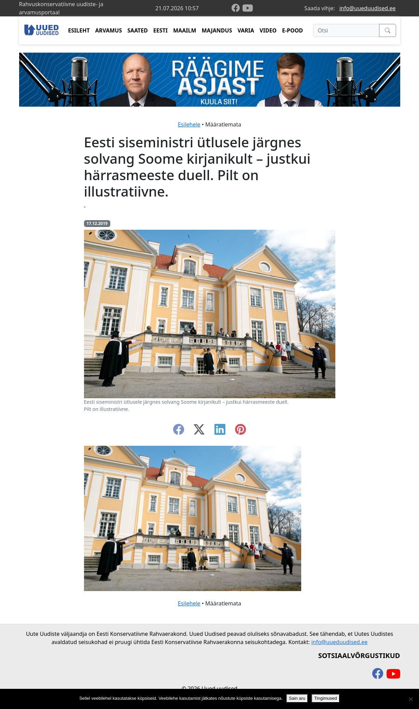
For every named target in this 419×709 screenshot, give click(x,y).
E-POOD (292, 30)
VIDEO (268, 30)
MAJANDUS (216, 30)
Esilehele (189, 124)
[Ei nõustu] (410, 699)
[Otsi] (346, 30)
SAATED (137, 30)
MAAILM (184, 30)
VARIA (245, 30)
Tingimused (325, 698)
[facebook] (237, 8)
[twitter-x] (199, 431)
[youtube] (247, 8)
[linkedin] (219, 431)
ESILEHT (78, 30)
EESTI (160, 30)
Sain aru (297, 698)
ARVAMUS (108, 30)
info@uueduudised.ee (367, 8)
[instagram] (240, 431)
